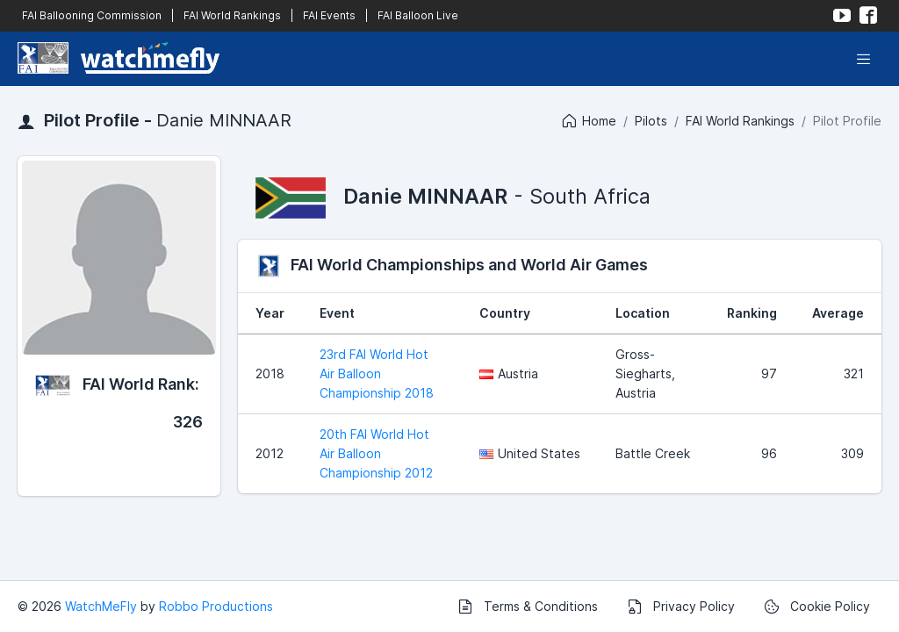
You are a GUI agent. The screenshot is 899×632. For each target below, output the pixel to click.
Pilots (651, 120)
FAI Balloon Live (418, 15)
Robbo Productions (216, 606)
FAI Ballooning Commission (92, 15)
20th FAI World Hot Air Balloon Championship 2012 (376, 453)
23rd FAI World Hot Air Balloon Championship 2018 (377, 373)
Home (588, 121)
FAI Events (329, 15)
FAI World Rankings (232, 15)
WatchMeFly (101, 606)
